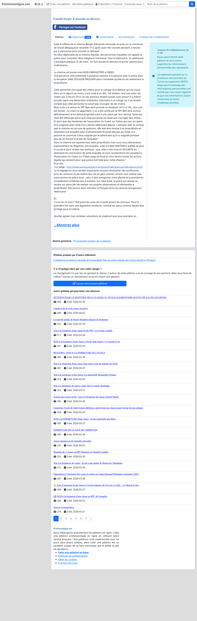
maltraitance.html (105, 208)
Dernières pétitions (82, 4)
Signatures (79, 78)
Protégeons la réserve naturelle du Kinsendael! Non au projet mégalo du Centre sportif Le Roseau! (104, 301)
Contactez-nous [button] (133, 4)
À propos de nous (67, 604)
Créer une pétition (58, 4)
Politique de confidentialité (154, 78)
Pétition (59, 78)
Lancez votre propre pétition (90, 324)
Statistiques (127, 78)
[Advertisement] (123, 33)
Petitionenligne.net (16, 4)
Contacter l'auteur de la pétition (92, 282)
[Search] (167, 4)
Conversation (105, 78)
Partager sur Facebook (69, 68)
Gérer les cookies (67, 600)
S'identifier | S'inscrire (109, 4)
